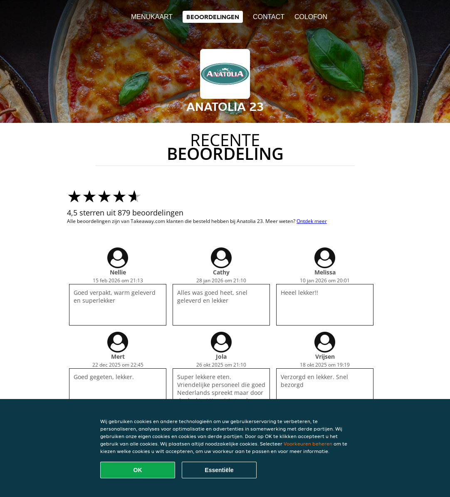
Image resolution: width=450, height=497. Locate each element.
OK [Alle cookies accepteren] (138, 470)
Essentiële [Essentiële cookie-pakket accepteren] (219, 470)
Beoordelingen (212, 16)
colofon (310, 16)
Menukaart (152, 16)
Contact (268, 16)
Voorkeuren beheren (308, 444)
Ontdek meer (312, 221)
